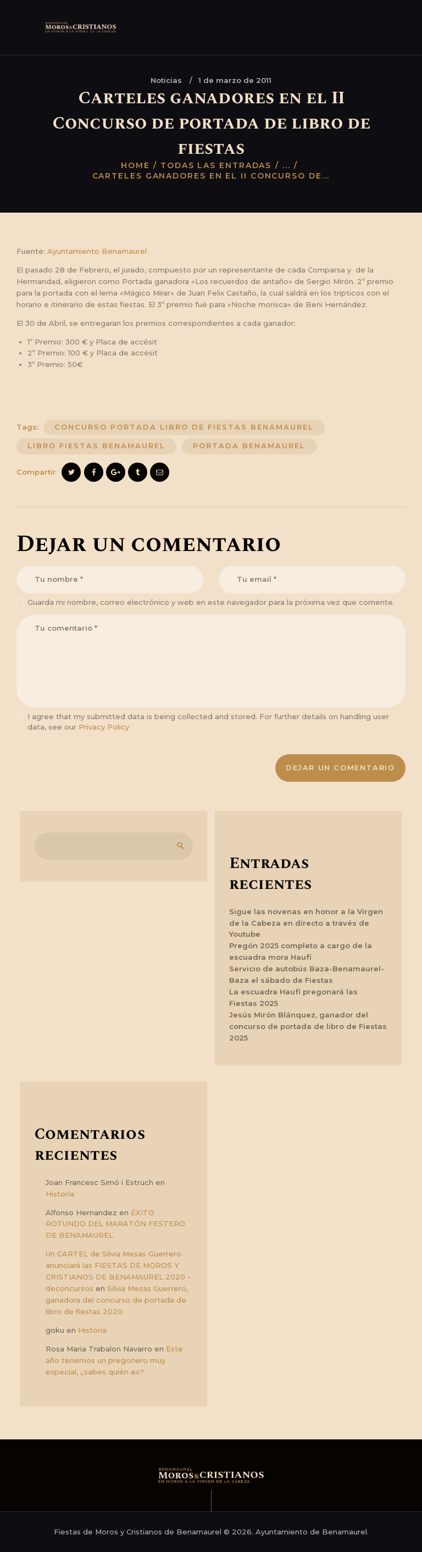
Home (135, 165)
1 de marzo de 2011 (234, 80)
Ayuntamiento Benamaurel (97, 251)
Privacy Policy (104, 726)
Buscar (178, 846)
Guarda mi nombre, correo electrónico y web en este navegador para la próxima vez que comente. (211, 602)
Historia (60, 1193)
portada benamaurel (249, 445)
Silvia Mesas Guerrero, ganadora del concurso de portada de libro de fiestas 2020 (117, 1300)
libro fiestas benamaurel (96, 445)
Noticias (166, 80)
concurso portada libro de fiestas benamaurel (184, 426)
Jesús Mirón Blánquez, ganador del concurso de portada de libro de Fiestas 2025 (308, 1026)
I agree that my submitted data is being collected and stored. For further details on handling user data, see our (208, 722)
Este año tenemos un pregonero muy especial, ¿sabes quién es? (114, 1360)
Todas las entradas (215, 165)
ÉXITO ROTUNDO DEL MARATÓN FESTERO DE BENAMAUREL (115, 1224)
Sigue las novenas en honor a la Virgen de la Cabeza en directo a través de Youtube (306, 923)
